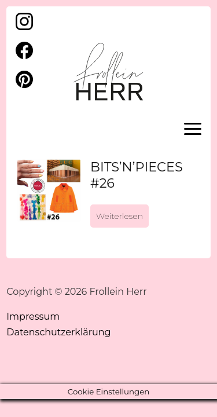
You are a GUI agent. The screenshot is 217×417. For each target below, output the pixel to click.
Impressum (33, 316)
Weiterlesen (119, 216)
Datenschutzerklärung (58, 332)
